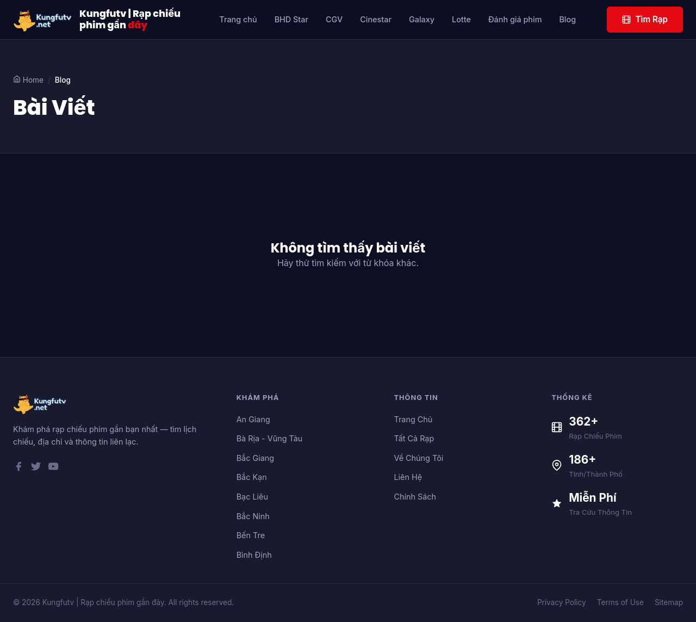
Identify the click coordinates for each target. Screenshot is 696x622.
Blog (567, 19)
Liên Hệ (408, 477)
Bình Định (254, 554)
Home (28, 79)
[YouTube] (53, 468)
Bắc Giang (255, 458)
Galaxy (421, 19)
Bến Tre (251, 535)
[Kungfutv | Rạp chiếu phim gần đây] (43, 20)
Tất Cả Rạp (414, 438)
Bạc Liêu (252, 496)
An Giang (253, 419)
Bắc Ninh (253, 516)
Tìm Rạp (645, 19)
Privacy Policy (561, 602)
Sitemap (669, 602)
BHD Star (291, 19)
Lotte (461, 19)
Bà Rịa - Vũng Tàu (270, 438)
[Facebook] (18, 468)
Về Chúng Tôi (418, 458)
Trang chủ (238, 19)
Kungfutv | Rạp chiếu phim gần (130, 19)
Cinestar (375, 19)
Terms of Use (620, 602)
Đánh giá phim (515, 19)
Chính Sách (415, 496)
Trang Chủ (413, 419)
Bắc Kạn (252, 477)
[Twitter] (35, 468)
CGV (334, 19)
